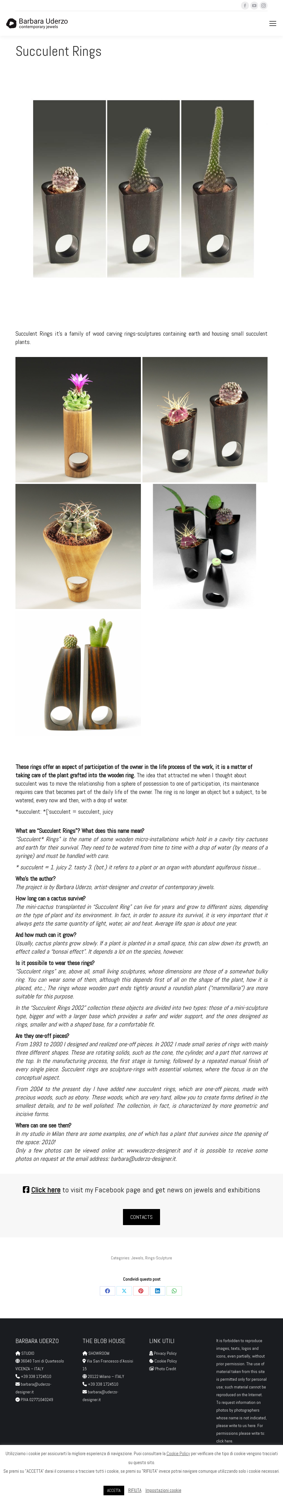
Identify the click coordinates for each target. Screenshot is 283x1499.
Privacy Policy (165, 1353)
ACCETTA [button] (113, 1490)
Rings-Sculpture (158, 1258)
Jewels (137, 1258)
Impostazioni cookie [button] (163, 1490)
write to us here (242, 1425)
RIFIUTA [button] (135, 1490)
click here (224, 1441)
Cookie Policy (165, 1361)
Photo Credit (166, 1368)
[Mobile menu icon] (273, 23)
